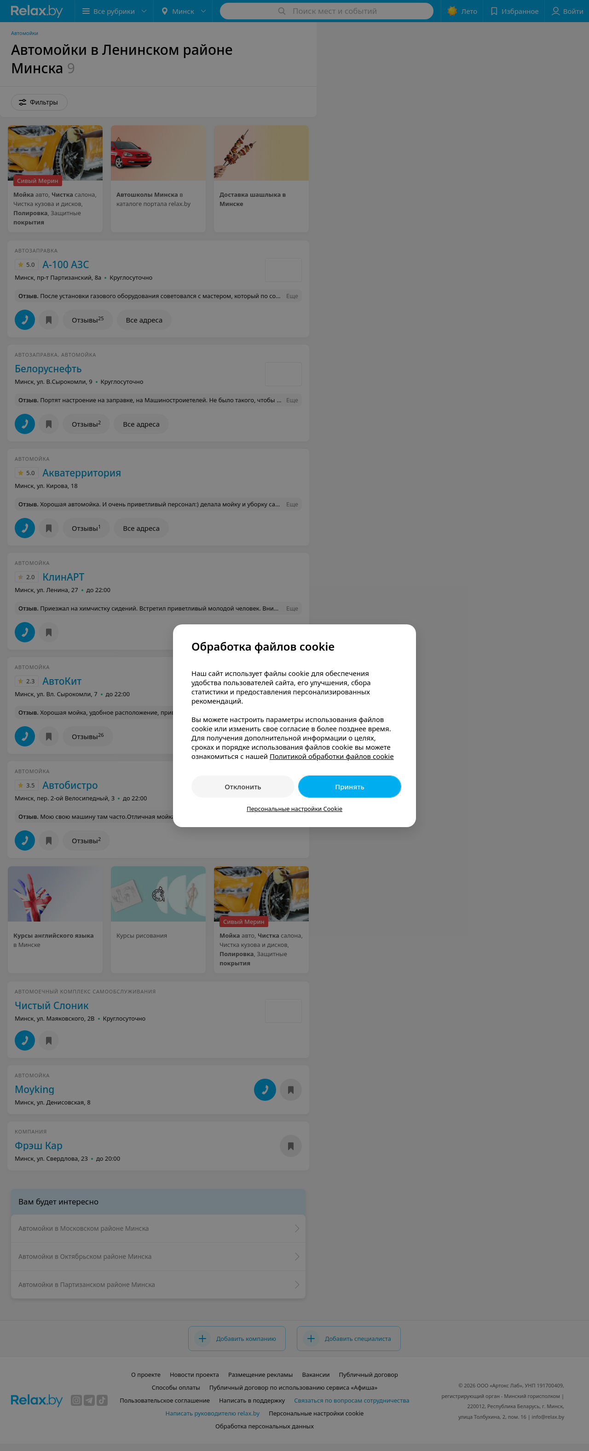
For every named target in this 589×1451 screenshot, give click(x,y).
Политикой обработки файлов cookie (332, 756)
